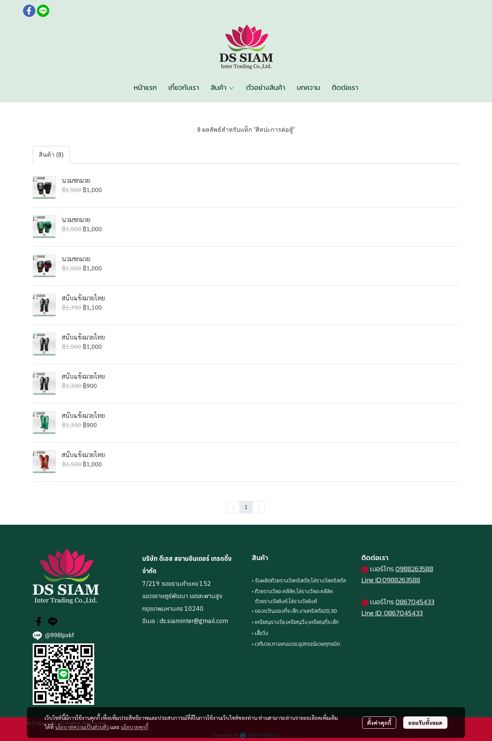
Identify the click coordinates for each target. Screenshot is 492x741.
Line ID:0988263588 (390, 580)
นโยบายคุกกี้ (134, 726)
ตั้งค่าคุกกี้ (379, 722)
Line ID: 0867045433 (392, 613)
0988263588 (414, 569)
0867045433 (415, 602)
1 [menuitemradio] (246, 506)
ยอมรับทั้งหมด (425, 722)
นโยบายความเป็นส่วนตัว (82, 726)
